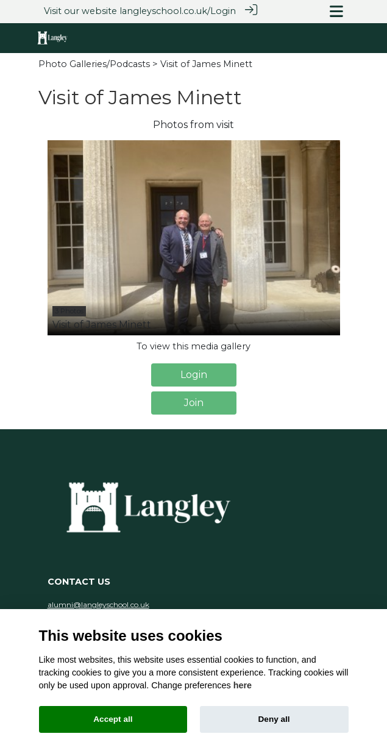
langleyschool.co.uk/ (164, 10)
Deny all (274, 719)
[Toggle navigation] (336, 11)
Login (223, 10)
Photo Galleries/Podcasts (94, 63)
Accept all (112, 719)
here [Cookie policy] (242, 685)
